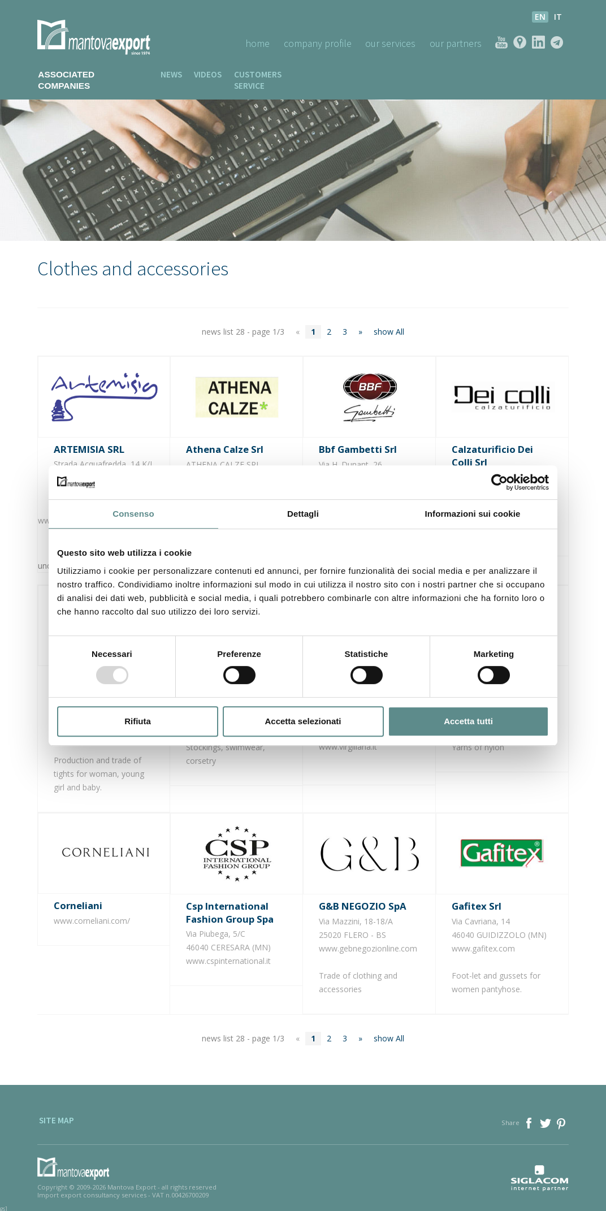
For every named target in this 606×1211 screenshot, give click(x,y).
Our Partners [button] (454, 43)
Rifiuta (137, 721)
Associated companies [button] (84, 74)
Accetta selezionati (303, 721)
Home (252, 43)
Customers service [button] (262, 74)
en (540, 16)
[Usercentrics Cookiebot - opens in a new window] (499, 482)
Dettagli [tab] (303, 513)
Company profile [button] (313, 43)
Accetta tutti (468, 721)
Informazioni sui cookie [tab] (473, 513)
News (155, 74)
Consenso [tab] (133, 513)
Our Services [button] (387, 43)
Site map (54, 1111)
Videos (194, 74)
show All (389, 320)
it (558, 16)
